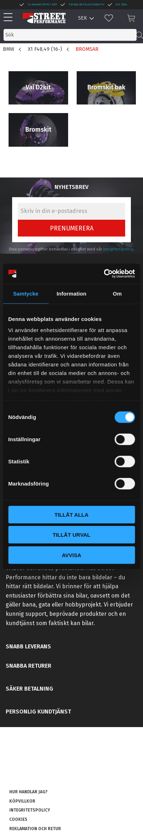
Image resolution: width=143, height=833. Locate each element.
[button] (10, 17)
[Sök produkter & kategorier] (70, 35)
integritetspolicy (118, 249)
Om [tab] (117, 293)
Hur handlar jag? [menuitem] (28, 791)
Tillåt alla (71, 514)
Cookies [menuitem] (18, 819)
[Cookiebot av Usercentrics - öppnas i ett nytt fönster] (103, 273)
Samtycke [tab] (26, 293)
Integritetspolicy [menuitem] (29, 810)
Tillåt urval (71, 535)
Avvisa (71, 555)
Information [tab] (72, 293)
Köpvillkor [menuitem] (22, 801)
